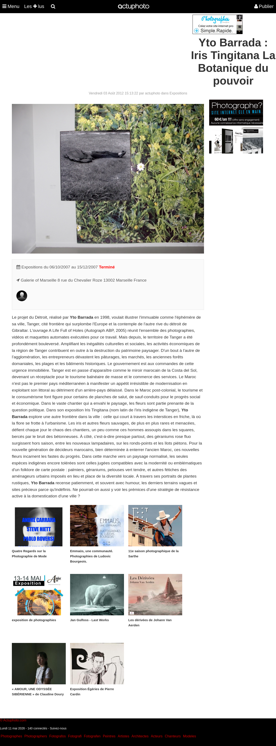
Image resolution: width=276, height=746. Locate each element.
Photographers (35, 736)
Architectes (140, 736)
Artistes (123, 736)
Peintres (109, 736)
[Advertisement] (111, 45)
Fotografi (75, 736)
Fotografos (57, 736)
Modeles (189, 736)
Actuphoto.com (14, 720)
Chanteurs (173, 736)
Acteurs (156, 736)
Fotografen (92, 736)
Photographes (11, 736)
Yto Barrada (81, 317)
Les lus (34, 6)
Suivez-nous (58, 728)
